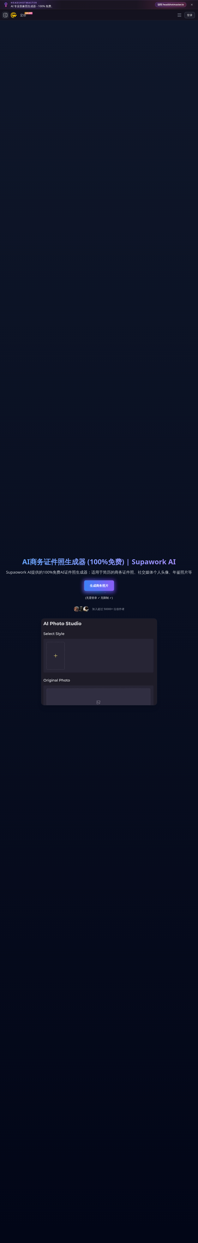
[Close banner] (192, 5)
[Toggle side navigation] (5, 15)
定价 (24, 14)
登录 (189, 15)
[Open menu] (179, 15)
